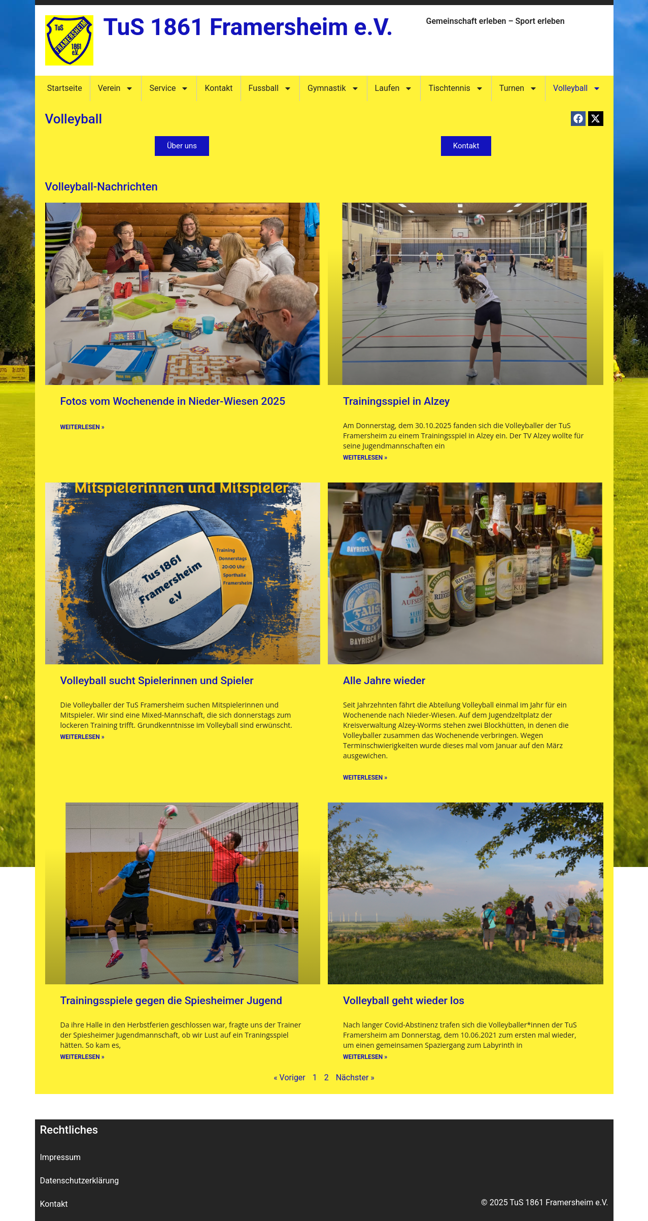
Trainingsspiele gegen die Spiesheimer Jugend (171, 1000)
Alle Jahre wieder (384, 680)
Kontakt (218, 88)
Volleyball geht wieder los (403, 1000)
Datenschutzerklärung (79, 1180)
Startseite (64, 88)
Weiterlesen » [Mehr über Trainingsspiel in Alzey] (365, 457)
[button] (578, 118)
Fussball (270, 88)
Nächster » (355, 1077)
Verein (116, 88)
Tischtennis (455, 88)
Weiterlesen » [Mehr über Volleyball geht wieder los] (365, 1057)
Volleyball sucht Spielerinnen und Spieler (157, 680)
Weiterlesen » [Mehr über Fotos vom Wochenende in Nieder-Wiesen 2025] (82, 427)
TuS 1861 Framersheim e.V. (248, 27)
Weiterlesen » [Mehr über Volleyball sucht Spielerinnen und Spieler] (82, 737)
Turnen (518, 88)
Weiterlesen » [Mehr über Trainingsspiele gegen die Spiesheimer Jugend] (82, 1057)
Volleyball (577, 88)
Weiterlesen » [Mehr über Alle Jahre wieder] (365, 777)
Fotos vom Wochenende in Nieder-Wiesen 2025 (173, 401)
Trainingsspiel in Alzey (396, 401)
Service (169, 88)
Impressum (60, 1157)
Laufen (394, 88)
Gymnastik (333, 88)
